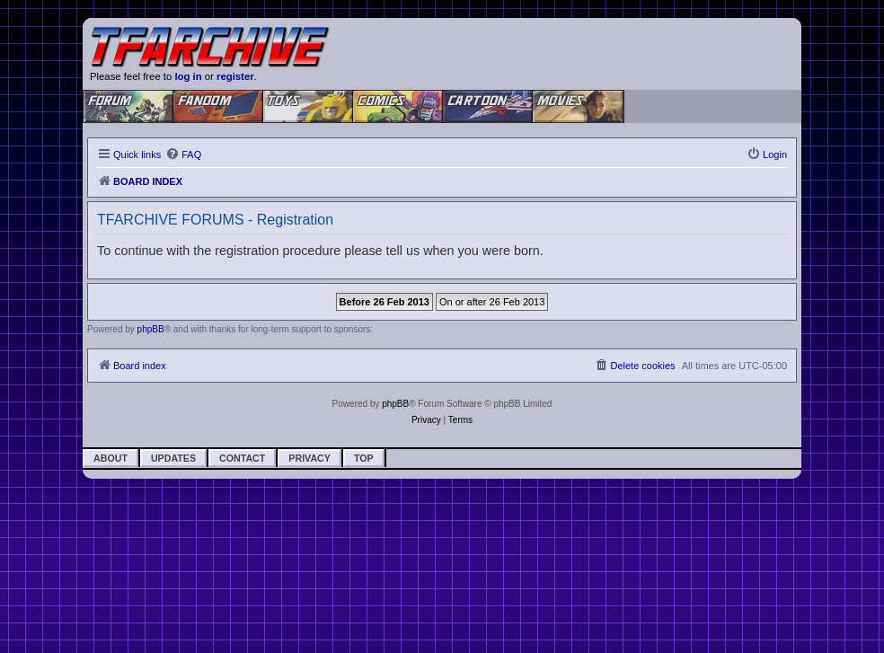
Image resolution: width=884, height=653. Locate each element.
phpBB (150, 329)
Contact (242, 458)
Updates (173, 458)
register (235, 76)
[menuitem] (183, 154)
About (110, 458)
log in (187, 76)
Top (364, 458)
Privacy (309, 458)
